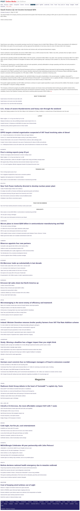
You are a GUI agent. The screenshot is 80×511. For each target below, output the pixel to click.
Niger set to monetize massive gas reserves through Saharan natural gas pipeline (20, 305)
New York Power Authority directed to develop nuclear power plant (28, 186)
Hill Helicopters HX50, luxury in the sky (10, 410)
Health (76, 4)
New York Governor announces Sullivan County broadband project (16, 195)
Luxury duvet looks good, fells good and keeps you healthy (14, 433)
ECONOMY (3, 260)
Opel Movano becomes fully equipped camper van (12, 413)
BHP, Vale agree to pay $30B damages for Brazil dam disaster (15, 369)
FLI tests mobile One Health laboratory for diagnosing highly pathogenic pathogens (20, 325)
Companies (16, 4)
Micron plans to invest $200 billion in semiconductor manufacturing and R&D (18, 179)
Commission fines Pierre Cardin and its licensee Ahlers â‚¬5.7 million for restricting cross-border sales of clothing (27, 367)
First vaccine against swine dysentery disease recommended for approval (18, 327)
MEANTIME (3, 482)
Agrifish (41, 4)
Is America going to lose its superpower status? (12, 314)
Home (2, 501)
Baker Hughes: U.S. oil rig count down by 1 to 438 (12, 157)
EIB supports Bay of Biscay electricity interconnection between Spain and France (19, 161)
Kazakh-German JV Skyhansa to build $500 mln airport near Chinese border (18, 123)
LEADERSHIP (4, 339)
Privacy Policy (56, 503)
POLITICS (3, 183)
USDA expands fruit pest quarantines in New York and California (16, 329)
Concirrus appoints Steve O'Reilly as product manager (13, 255)
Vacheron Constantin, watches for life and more (12, 435)
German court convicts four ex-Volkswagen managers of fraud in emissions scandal (35, 362)
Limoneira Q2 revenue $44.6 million (9, 290)
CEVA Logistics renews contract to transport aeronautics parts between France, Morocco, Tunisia (23, 233)
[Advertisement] (11, 29)
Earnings (32, 4)
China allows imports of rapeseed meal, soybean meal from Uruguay (17, 334)
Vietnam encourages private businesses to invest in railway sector (16, 154)
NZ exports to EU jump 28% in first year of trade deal (13, 272)
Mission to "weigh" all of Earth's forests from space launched (15, 487)
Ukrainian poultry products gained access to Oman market (14, 125)
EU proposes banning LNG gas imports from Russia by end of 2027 (16, 193)
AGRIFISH (3, 319)
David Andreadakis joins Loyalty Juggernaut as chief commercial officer (17, 250)
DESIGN (3, 423)
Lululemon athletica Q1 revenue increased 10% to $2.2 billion (15, 292)
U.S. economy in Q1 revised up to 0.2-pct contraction (13, 268)
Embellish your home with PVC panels (9, 428)
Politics (11, 4)
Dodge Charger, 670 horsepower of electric (11, 418)
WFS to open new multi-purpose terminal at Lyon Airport (14, 217)
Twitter (66, 503)
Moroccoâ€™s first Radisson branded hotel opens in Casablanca (16, 388)
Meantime (3, 6)
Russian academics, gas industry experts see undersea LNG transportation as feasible (21, 492)
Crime (51, 4)
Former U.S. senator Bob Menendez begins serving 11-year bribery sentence (19, 137)
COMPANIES (4, 220)
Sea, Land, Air (61, 4)
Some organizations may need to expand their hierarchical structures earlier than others (21, 349)
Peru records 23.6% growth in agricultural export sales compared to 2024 (18, 332)
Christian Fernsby (5, 12)
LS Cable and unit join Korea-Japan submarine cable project (15, 228)
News (2, 4)
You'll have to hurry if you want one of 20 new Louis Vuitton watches (16, 430)
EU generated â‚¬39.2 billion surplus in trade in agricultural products (17, 275)
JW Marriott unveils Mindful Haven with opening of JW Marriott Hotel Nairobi (18, 393)
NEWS (2, 129)
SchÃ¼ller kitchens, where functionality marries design (13, 437)
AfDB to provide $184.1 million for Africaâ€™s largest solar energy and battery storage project (23, 159)
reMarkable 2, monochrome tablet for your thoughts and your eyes (16, 448)
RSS (62, 503)
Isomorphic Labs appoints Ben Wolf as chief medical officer (14, 246)
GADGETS (3, 442)
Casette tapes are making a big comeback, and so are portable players (17, 457)
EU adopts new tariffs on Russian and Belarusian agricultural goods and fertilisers (20, 191)
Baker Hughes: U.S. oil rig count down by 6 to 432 (12, 118)
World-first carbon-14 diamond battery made (11, 497)
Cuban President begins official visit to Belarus (11, 188)
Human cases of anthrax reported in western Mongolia (13, 477)
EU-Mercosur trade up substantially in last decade (21, 263)
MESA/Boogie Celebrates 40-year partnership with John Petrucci (27, 445)
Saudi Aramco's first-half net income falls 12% (11, 98)
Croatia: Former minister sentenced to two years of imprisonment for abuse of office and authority (23, 142)
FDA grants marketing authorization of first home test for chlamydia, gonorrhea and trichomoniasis (23, 474)
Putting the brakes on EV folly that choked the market (13, 307)
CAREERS (3, 240)
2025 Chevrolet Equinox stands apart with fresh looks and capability (16, 408)
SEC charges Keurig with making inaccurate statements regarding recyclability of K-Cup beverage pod (24, 374)
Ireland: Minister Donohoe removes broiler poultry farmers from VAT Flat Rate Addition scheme (40, 322)
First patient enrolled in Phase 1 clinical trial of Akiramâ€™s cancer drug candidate (20, 472)
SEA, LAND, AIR (4, 403)
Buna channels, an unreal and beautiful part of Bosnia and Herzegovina (17, 391)
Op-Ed (37, 4)
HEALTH (3, 462)
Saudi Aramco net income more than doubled (11, 101)
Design (67, 4)
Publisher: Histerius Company (8, 508)
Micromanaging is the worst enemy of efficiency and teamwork (26, 303)
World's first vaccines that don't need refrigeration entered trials (15, 470)
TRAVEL (3, 383)
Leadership (46, 4)
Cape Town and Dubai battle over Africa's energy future (13, 312)
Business (6, 4)
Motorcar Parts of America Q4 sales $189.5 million (12, 287)
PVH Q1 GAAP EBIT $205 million (8, 295)
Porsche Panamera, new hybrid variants (10, 415)
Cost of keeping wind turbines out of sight (18, 485)
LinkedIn (72, 503)
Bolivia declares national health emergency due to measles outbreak (29, 465)
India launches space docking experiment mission (12, 494)
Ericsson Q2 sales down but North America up (20, 283)
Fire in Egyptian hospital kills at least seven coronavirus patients (16, 174)
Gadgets (72, 4)
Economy (27, 4)
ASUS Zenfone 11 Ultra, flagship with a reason (11, 452)
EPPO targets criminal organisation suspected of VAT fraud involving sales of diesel (35, 132)
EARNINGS (3, 280)
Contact (49, 503)
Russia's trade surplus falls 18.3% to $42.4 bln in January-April (15, 265)
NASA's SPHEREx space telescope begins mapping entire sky (15, 490)
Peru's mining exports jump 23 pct (15, 152)
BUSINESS (3, 149)
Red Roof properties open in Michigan (9, 398)
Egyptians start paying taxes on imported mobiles (12, 177)
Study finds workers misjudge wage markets (11, 347)
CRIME (2, 359)
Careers (22, 4)
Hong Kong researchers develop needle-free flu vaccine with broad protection (19, 467)
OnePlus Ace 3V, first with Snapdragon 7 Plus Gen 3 (13, 450)
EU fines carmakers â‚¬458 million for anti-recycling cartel (14, 364)
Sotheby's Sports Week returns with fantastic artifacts (13, 395)
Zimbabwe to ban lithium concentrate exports (11, 198)
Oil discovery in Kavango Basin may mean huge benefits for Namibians (17, 310)
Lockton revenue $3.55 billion (7, 285)
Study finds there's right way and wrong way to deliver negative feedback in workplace (21, 351)
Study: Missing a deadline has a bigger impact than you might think (28, 342)
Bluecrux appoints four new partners (16, 243)
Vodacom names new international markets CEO (12, 248)
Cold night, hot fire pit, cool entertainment (18, 426)
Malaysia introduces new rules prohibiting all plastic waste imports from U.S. (18, 121)
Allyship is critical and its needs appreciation (11, 354)
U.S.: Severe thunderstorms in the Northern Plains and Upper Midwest (17, 135)
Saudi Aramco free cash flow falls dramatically (11, 103)
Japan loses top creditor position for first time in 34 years (14, 270)
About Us (43, 503)
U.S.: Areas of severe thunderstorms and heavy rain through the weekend (31, 109)
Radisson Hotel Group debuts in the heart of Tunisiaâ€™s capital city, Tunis (32, 386)
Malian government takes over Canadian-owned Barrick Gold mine (16, 235)
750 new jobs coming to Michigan (8, 214)
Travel (55, 4)
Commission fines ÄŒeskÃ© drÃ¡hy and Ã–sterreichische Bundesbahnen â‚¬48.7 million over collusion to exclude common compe (31, 371)
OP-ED (2, 300)
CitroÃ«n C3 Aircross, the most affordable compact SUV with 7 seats (29, 406)
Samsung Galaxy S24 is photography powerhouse (12, 455)
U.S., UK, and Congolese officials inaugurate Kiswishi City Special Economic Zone (20, 164)
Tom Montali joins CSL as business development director (14, 253)
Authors (27, 503)
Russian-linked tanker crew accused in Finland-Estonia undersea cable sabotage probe (21, 139)
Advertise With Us (35, 503)
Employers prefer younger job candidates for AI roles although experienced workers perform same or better (26, 344)
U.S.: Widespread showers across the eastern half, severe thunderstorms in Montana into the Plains (24, 144)
